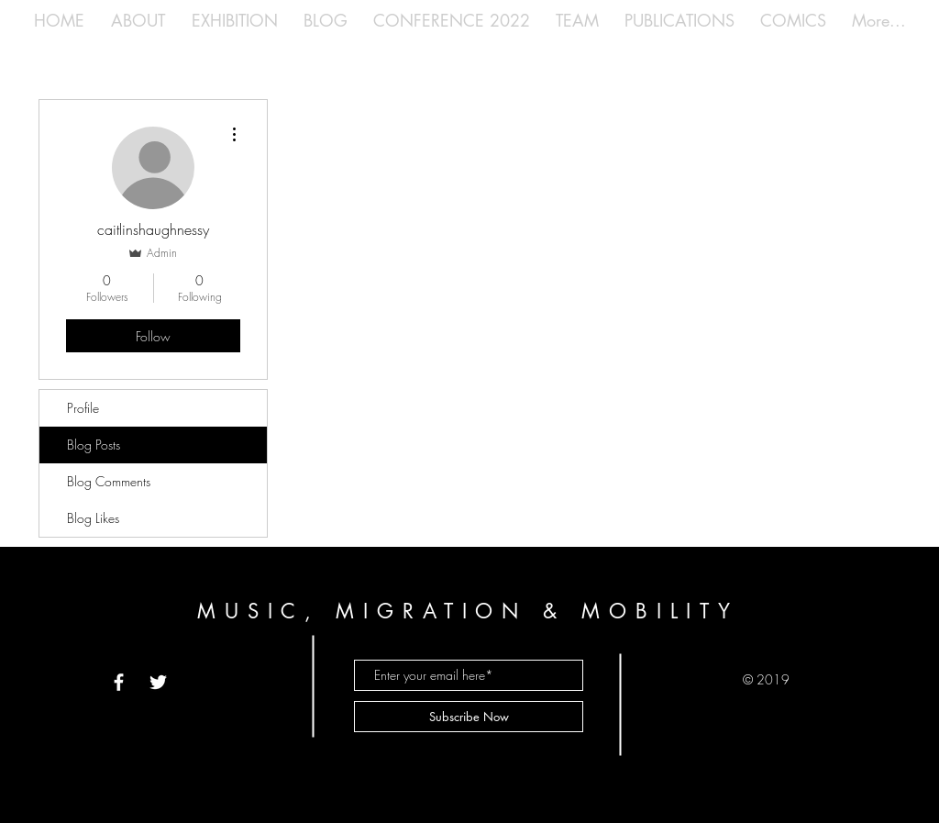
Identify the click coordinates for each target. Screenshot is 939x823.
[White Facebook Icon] (118, 682)
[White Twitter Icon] (158, 682)
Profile (83, 408)
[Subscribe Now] (468, 716)
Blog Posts (93, 444)
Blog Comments (108, 481)
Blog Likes (93, 518)
